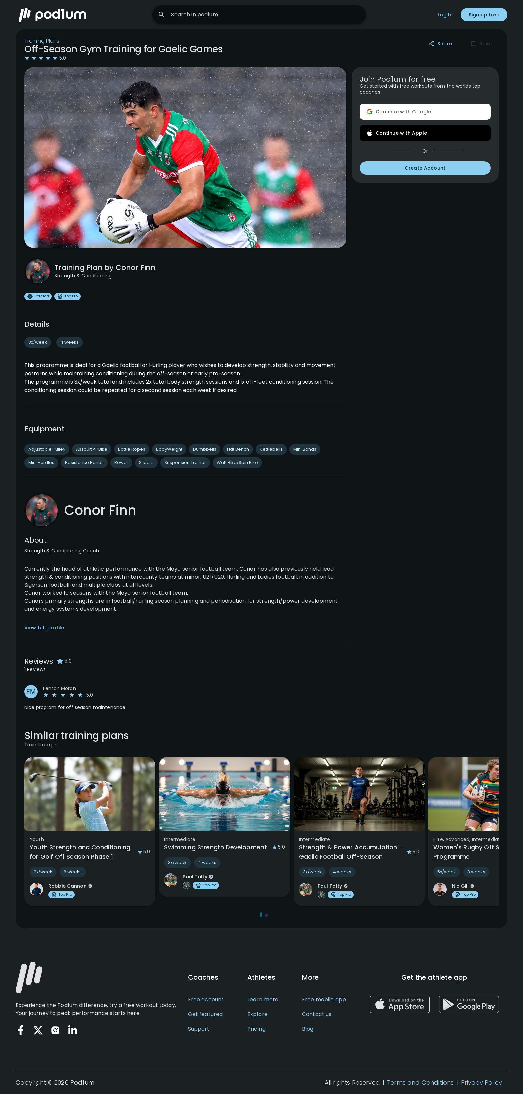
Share (440, 44)
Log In (445, 14)
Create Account (425, 168)
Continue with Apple (425, 133)
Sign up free (484, 14)
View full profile (44, 628)
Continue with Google (425, 112)
